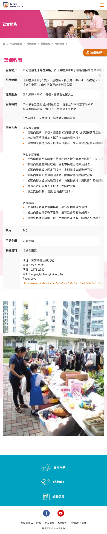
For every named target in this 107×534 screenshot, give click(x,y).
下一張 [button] (99, 368)
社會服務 (31, 43)
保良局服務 (16, 43)
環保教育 (59, 43)
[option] (53, 368)
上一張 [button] (7, 368)
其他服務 (45, 43)
